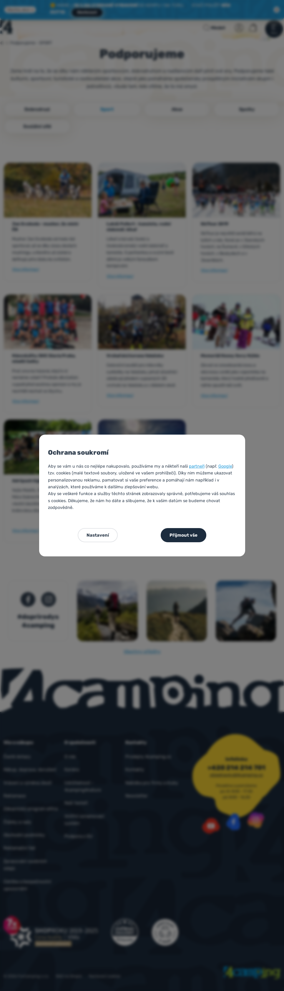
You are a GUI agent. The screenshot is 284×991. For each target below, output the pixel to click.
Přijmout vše (183, 535)
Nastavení (98, 535)
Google (225, 466)
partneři (197, 466)
